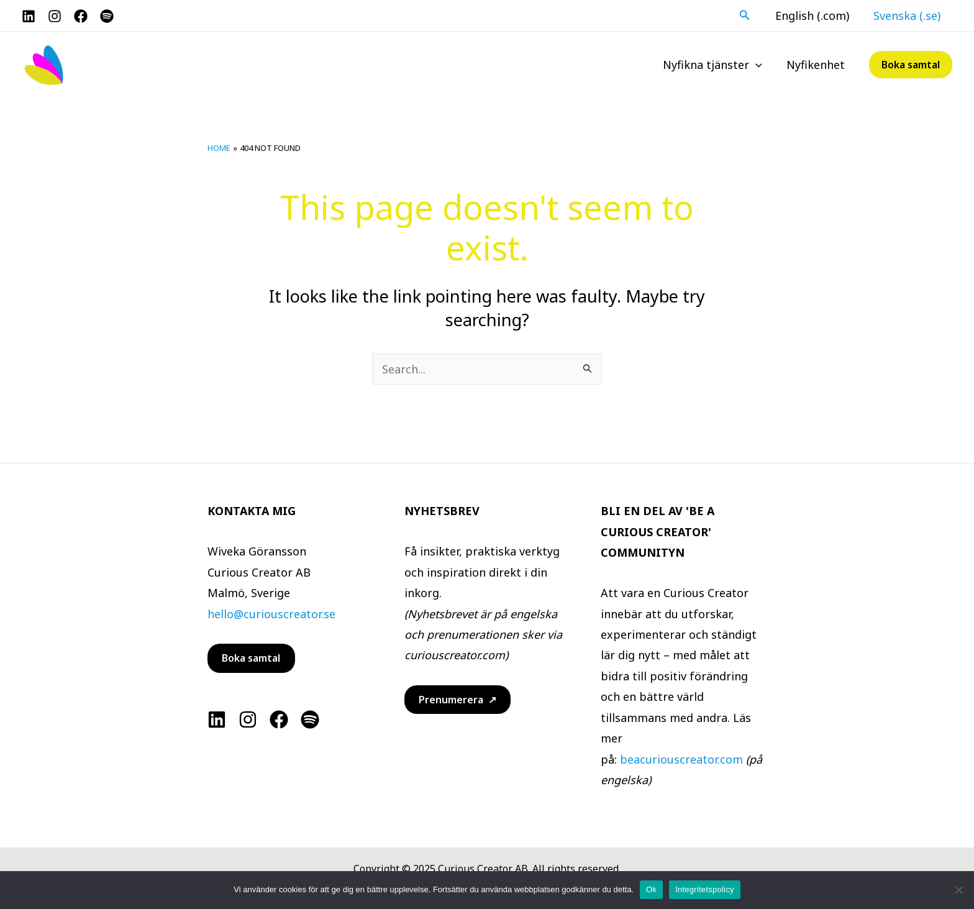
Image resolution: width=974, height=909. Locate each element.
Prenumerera (451, 699)
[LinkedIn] (28, 16)
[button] (748, 15)
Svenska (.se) (907, 15)
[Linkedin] (216, 719)
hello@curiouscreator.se (271, 613)
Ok (651, 889)
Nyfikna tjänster (715, 64)
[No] (958, 890)
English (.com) (815, 15)
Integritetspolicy (704, 889)
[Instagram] (54, 16)
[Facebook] (81, 16)
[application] (758, 64)
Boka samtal (251, 658)
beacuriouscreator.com (681, 759)
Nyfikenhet (816, 64)
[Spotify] (107, 16)
